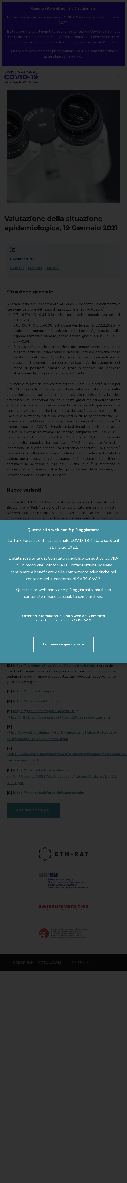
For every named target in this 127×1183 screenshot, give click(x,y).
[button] (121, 526)
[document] (63, 591)
